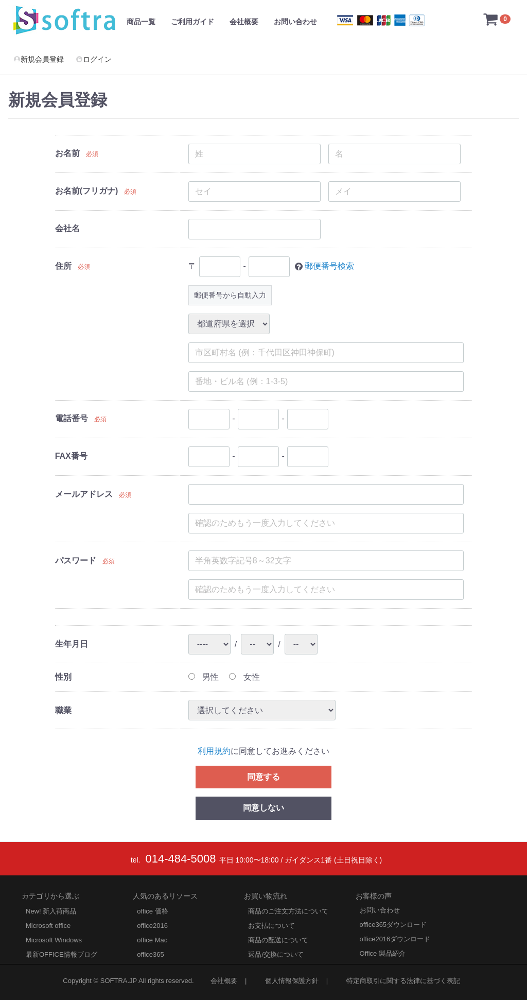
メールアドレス (84, 494)
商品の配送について (278, 940)
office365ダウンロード (393, 924)
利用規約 (214, 751)
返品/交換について (276, 954)
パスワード (75, 560)
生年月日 (71, 644)
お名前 (67, 153)
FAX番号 (71, 456)
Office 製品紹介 (383, 953)
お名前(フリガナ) (86, 190)
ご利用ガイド (192, 22)
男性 (203, 677)
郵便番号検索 (329, 266)
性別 (63, 677)
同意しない (263, 807)
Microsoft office (48, 925)
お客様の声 (374, 896)
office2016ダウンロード (395, 939)
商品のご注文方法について (288, 911)
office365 (150, 954)
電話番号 (71, 418)
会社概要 (244, 22)
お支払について (271, 925)
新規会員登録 (38, 59)
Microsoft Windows (54, 940)
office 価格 (152, 911)
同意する (263, 776)
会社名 (67, 228)
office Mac (152, 940)
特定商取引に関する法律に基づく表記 (403, 981)
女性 (244, 677)
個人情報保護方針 (292, 981)
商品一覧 (141, 22)
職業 (63, 709)
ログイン (94, 59)
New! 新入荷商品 (51, 911)
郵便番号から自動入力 (230, 295)
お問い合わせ (295, 22)
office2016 (152, 925)
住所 (63, 266)
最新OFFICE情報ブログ (61, 954)
